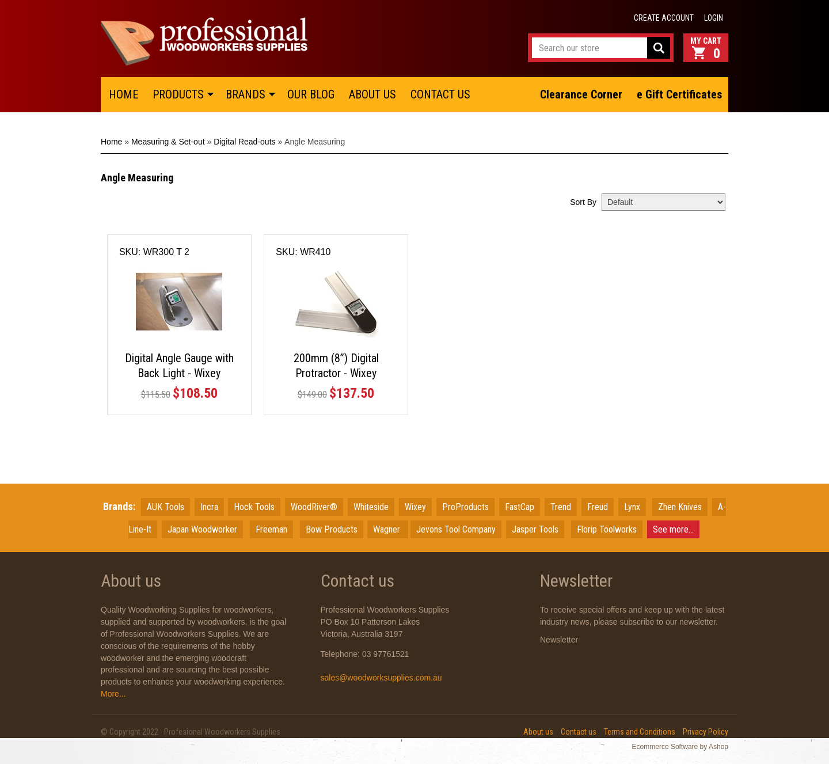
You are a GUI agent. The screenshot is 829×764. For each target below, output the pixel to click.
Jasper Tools (535, 529)
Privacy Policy (705, 731)
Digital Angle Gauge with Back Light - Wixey (179, 365)
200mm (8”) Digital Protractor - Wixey (336, 365)
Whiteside (371, 506)
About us (538, 731)
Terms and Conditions (639, 731)
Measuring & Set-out (168, 141)
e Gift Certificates (679, 94)
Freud (597, 506)
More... (113, 693)
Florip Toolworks (607, 529)
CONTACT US (440, 94)
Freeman (271, 529)
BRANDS (245, 94)
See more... (673, 529)
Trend (560, 506)
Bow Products (332, 529)
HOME (123, 94)
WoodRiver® (314, 506)
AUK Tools (165, 506)
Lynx (632, 506)
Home (111, 141)
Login (713, 17)
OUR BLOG (310, 94)
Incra (209, 506)
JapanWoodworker (202, 529)
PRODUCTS (178, 94)
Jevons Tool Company (456, 529)
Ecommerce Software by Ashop (680, 747)
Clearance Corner (581, 94)
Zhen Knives (680, 506)
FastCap (519, 506)
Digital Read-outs (244, 141)
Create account (664, 17)
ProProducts (465, 506)
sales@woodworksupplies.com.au (381, 677)
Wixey (415, 506)
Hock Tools (254, 506)
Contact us (578, 731)
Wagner (387, 529)
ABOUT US (372, 94)
